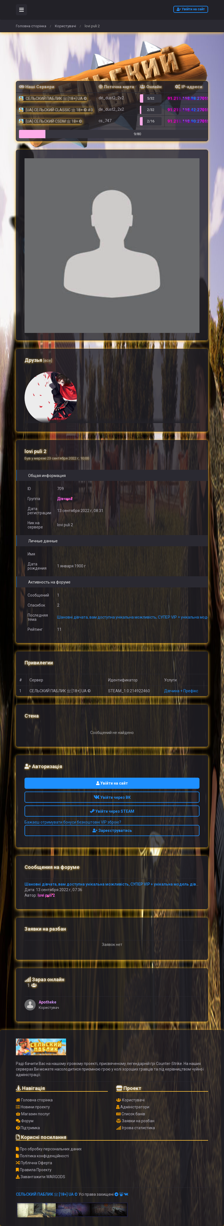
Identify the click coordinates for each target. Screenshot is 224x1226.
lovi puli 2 (46, 895)
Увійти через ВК (112, 797)
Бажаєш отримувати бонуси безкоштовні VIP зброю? (73, 822)
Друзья (38, 360)
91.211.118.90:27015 (188, 121)
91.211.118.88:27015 (188, 98)
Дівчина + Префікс (181, 691)
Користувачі (65, 26)
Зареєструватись (112, 830)
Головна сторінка (31, 26)
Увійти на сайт (191, 9)
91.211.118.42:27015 (188, 109)
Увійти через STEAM (112, 811)
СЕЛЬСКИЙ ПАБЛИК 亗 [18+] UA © (47, 1194)
